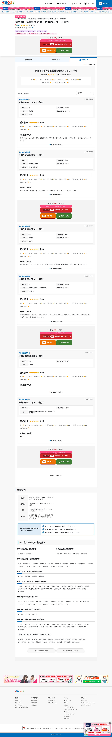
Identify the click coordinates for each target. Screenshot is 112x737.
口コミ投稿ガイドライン (69, 714)
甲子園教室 (67, 642)
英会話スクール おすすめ (86, 705)
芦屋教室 (20, 639)
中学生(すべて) (82, 563)
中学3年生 (28, 566)
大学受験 (34, 586)
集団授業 (27, 576)
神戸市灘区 (29, 553)
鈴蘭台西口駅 (67, 553)
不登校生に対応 (81, 589)
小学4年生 (58, 563)
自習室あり (21, 591)
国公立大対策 (79, 586)
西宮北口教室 (75, 642)
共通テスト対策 (22, 589)
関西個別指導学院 (24, 99)
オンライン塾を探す (19, 705)
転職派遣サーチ (84, 700)
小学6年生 (73, 563)
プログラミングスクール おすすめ (88, 702)
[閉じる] (110, 723)
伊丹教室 (50, 639)
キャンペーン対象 (21, 16)
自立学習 (34, 576)
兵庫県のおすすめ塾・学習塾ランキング (40, 12)
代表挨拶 (66, 702)
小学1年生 (35, 563)
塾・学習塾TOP (6, 12)
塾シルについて (67, 700)
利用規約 (66, 711)
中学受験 (20, 586)
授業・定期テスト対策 (53, 586)
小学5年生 (65, 563)
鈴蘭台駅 (59, 553)
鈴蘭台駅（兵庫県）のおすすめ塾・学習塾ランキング (97, 12)
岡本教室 (67, 639)
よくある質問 (67, 716)
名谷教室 (44, 642)
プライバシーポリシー (69, 707)
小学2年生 (43, 563)
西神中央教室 (22, 642)
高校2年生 (53, 566)
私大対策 (87, 586)
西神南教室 (31, 642)
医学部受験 (42, 586)
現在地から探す (18, 700)
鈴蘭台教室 (82, 639)
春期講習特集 (34, 700)
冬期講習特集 (34, 705)
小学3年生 (50, 563)
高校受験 (27, 586)
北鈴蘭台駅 (84, 553)
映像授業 (41, 576)
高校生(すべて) (37, 566)
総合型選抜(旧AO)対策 (67, 586)
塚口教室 (34, 639)
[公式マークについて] (17, 25)
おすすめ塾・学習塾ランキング (20, 12)
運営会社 (66, 705)
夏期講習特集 (34, 702)
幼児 (19, 563)
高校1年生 (46, 566)
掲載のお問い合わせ (52, 702)
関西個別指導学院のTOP (41, 651)
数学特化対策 (57, 589)
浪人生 (68, 566)
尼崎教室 (27, 639)
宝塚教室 (59, 642)
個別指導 (20, 576)
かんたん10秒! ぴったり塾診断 (21, 707)
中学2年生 (21, 566)
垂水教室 (38, 642)
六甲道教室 (52, 642)
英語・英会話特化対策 (69, 589)
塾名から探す (18, 702)
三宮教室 (74, 639)
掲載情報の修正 (51, 700)
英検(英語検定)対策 (34, 589)
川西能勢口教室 (59, 639)
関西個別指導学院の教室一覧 (70, 651)
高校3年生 (61, 566)
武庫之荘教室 (42, 639)
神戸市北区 (21, 553)
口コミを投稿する (89, 64)
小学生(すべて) (27, 563)
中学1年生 (90, 563)
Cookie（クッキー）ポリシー (70, 709)
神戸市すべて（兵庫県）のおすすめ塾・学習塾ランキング (67, 12)
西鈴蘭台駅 (76, 553)
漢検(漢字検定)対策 (46, 589)
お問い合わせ (67, 718)
